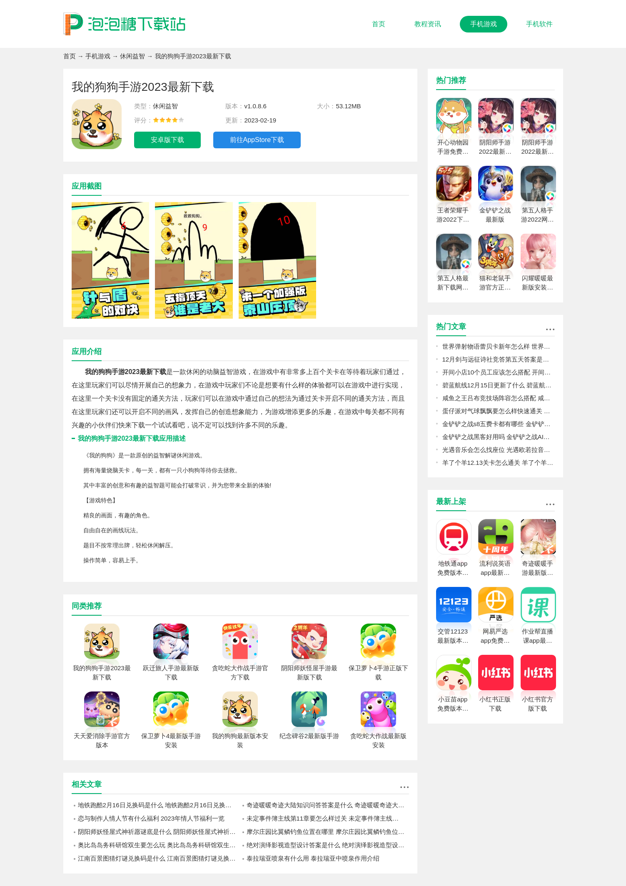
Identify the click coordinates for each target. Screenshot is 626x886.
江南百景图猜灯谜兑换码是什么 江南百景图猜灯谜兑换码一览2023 (159, 858)
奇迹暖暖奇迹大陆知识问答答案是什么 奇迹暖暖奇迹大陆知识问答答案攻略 (328, 805)
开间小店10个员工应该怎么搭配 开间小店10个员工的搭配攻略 (498, 372)
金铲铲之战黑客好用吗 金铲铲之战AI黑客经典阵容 (498, 436)
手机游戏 (483, 23)
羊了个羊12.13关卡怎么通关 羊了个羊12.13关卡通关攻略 (498, 462)
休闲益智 (132, 56)
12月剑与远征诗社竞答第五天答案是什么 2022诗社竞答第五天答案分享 (498, 359)
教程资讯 (427, 23)
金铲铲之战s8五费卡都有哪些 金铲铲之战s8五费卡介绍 (498, 423)
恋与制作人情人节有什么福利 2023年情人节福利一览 (151, 818)
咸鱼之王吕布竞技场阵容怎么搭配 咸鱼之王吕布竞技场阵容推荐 (498, 398)
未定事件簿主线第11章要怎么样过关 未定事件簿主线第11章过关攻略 (328, 818)
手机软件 (539, 23)
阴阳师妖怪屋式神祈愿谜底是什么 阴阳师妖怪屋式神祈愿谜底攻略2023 (159, 831)
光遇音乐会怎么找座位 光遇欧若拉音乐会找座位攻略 (498, 449)
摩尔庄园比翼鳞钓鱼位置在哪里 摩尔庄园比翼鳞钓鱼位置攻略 (328, 831)
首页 (378, 23)
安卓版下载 (167, 139)
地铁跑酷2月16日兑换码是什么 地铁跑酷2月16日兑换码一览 (159, 805)
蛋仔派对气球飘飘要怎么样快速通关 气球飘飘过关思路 (498, 410)
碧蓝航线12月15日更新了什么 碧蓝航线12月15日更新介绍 (498, 385)
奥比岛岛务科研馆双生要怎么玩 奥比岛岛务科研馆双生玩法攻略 (159, 845)
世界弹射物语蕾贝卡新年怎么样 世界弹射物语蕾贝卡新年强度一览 (498, 346)
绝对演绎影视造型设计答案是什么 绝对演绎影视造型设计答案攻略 (328, 845)
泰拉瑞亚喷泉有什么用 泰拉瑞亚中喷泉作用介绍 (313, 858)
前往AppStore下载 (257, 139)
